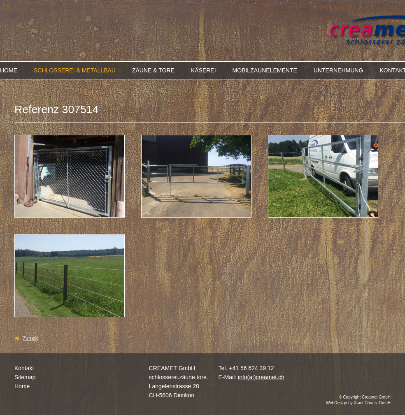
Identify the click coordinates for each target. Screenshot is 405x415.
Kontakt (24, 368)
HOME (8, 70)
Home (22, 386)
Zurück (30, 338)
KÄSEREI (203, 70)
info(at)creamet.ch (261, 377)
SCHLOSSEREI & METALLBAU (75, 70)
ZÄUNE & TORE (153, 70)
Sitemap (24, 377)
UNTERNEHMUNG (338, 70)
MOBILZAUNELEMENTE (265, 70)
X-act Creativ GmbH (372, 403)
